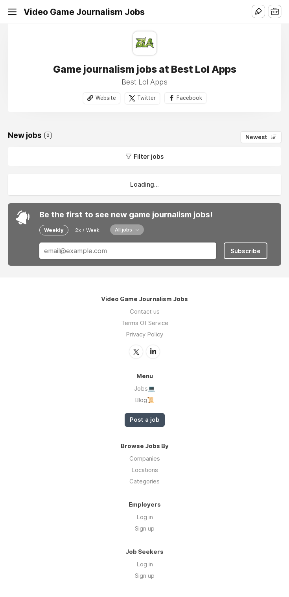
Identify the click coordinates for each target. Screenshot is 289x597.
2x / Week (87, 230)
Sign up (145, 528)
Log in (144, 517)
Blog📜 (145, 400)
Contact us (145, 311)
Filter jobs (149, 156)
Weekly (54, 230)
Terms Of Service (144, 323)
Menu (14, 12)
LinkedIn (153, 351)
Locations (144, 470)
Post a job (145, 419)
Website (106, 98)
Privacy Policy (144, 334)
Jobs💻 (144, 388)
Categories (144, 481)
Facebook (189, 98)
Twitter (146, 98)
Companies (144, 458)
